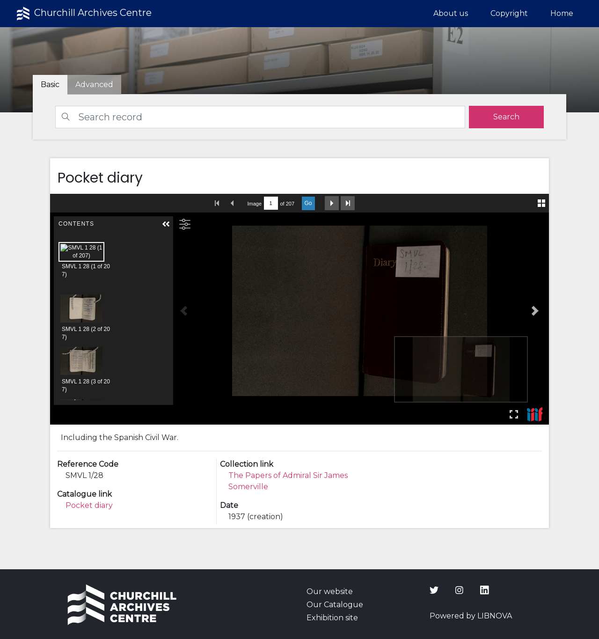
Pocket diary (89, 505)
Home (561, 13)
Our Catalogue (335, 604)
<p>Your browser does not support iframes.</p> (299, 309)
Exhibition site (332, 617)
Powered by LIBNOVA (471, 615)
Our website (330, 591)
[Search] (260, 117)
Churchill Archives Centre (83, 13)
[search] (506, 117)
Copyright (509, 13)
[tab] (94, 85)
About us (450, 13)
